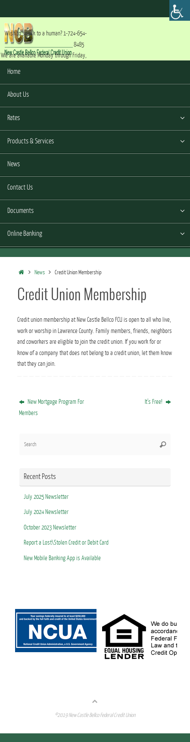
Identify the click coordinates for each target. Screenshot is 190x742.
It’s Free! (158, 402)
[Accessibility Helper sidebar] (179, 10)
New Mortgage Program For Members (51, 407)
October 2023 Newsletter (50, 527)
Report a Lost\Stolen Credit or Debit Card (66, 542)
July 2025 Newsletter (46, 497)
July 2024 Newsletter (46, 512)
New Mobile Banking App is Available (62, 558)
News (39, 273)
